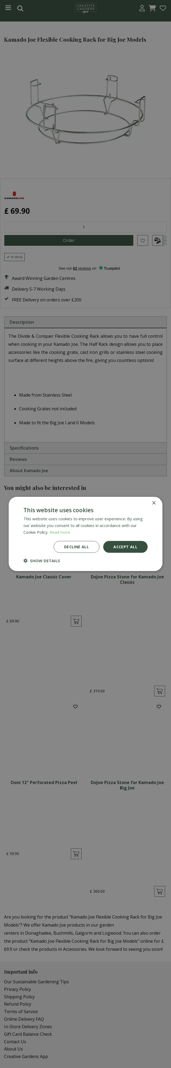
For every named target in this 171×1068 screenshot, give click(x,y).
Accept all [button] (125, 546)
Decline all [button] (76, 546)
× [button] (154, 503)
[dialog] (85, 534)
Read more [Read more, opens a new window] (60, 532)
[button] (41, 560)
